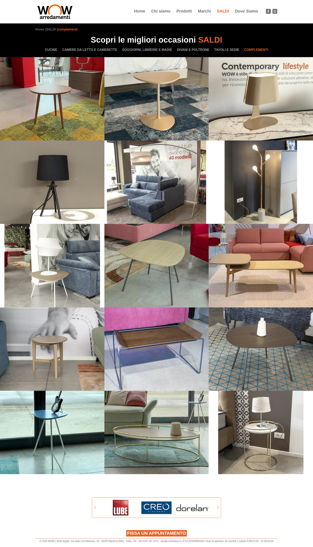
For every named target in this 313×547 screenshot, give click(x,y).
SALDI (223, 11)
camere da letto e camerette (89, 49)
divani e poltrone (193, 49)
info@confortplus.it (171, 541)
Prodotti (184, 11)
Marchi (204, 11)
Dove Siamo (246, 11)
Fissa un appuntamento (156, 533)
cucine (51, 49)
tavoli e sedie (226, 49)
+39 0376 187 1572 (148, 541)
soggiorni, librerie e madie (147, 49)
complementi (68, 29)
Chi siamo (161, 11)
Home (139, 11)
